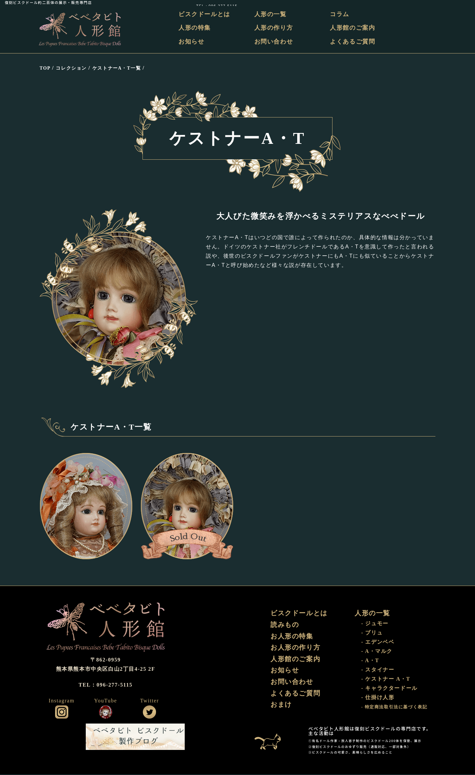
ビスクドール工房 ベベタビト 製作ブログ (135, 737)
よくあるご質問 (352, 41)
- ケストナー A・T (385, 679)
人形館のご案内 (352, 28)
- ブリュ (372, 633)
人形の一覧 (271, 14)
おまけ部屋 (272, 737)
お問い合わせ (274, 41)
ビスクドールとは (205, 14)
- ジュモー (375, 624)
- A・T (370, 661)
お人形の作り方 (295, 648)
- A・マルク (377, 652)
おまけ (281, 706)
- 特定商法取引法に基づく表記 (394, 707)
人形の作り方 (274, 28)
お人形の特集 (291, 636)
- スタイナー (378, 670)
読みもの (284, 625)
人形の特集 (195, 28)
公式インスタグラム (61, 712)
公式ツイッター (149, 712)
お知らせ (192, 41)
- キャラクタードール (389, 689)
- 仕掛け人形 (378, 698)
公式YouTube (105, 712)
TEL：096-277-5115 (449, 2)
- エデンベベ (378, 642)
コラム (340, 14)
